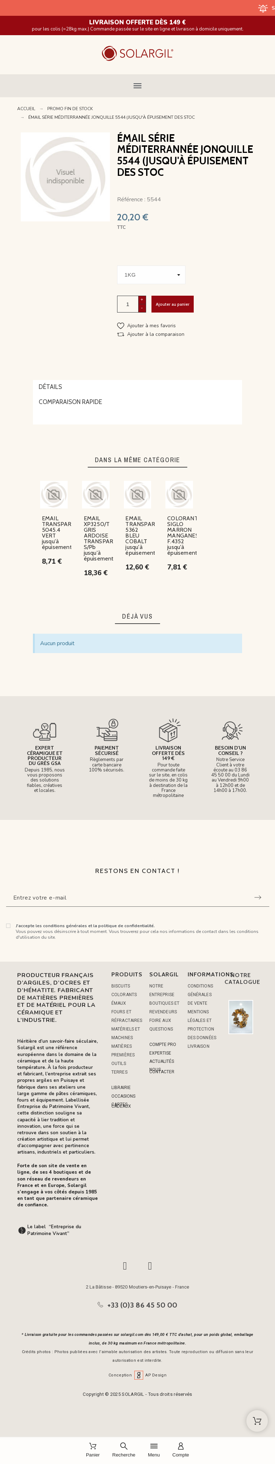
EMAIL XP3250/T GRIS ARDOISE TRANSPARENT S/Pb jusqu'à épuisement (104, 538)
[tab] (137, 387)
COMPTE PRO (162, 1044)
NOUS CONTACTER (161, 1070)
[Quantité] (128, 304)
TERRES (119, 1072)
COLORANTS (124, 994)
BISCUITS (120, 986)
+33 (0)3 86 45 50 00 (142, 1305)
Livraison (198, 1046)
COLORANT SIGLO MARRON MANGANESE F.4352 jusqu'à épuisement (184, 535)
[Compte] (181, 1450)
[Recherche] (124, 1450)
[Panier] (92, 1450)
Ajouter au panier (172, 304)
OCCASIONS (123, 1096)
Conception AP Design (137, 1375)
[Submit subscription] (258, 897)
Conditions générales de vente (200, 995)
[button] (137, 86)
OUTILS (118, 1063)
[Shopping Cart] (257, 1421)
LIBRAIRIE (121, 1087)
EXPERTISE (160, 1053)
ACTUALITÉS (161, 1061)
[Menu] (153, 1450)
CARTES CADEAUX (121, 1105)
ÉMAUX (118, 1003)
